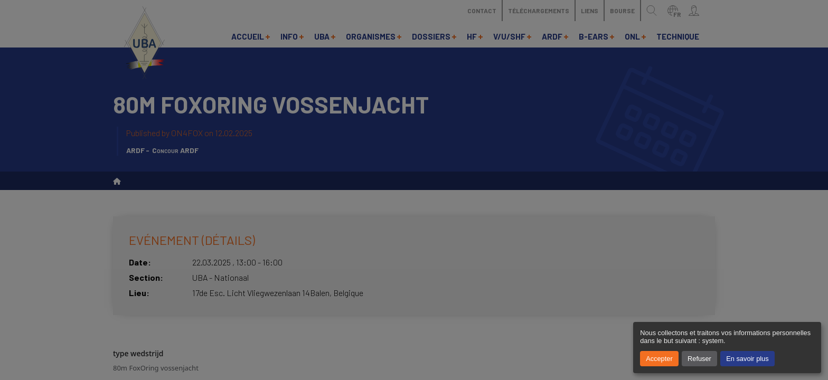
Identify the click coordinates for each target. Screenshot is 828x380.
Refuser (699, 359)
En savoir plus (747, 359)
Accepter (659, 359)
